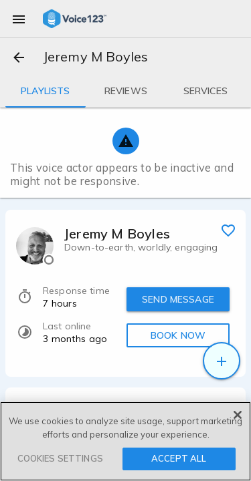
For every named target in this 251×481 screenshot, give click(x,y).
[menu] (18, 18)
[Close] (237, 415)
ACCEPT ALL (178, 458)
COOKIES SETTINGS (60, 458)
